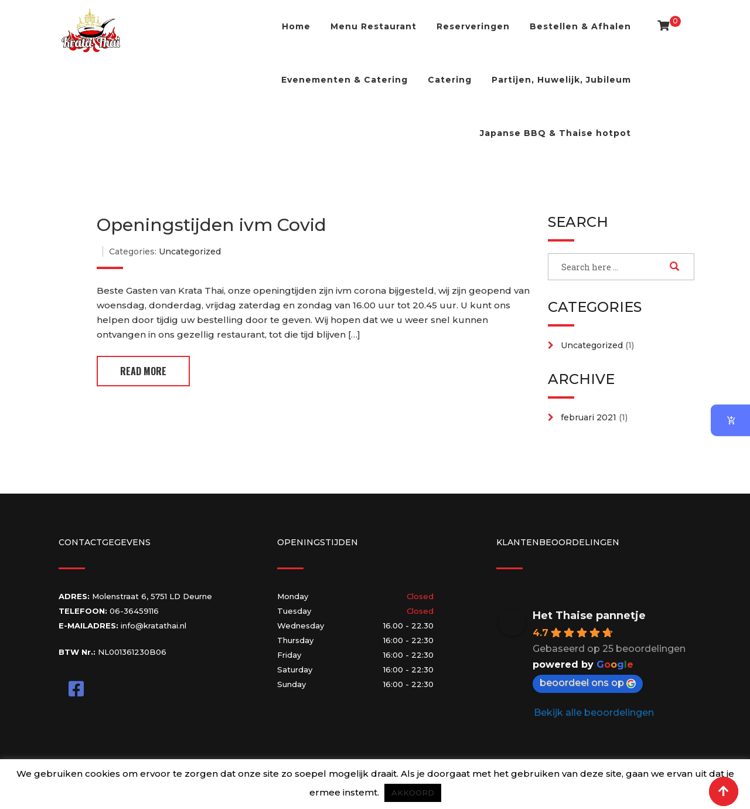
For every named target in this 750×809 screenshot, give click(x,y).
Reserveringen (473, 26)
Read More (143, 371)
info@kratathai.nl (153, 625)
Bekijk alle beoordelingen (594, 712)
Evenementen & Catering (344, 79)
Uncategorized (190, 251)
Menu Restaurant (373, 26)
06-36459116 (134, 611)
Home (296, 26)
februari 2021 (588, 417)
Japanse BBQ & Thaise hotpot (555, 133)
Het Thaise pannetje (589, 615)
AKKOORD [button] (412, 792)
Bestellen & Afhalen (580, 26)
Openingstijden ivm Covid (212, 225)
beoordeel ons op (588, 682)
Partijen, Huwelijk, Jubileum (561, 79)
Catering (450, 79)
